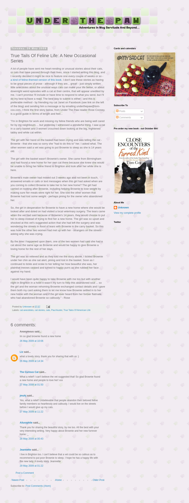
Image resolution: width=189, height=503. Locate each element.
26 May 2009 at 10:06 (31, 341)
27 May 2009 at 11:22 (31, 411)
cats (48, 310)
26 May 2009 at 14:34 (31, 361)
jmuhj (23, 395)
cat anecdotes (27, 310)
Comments (123, 117)
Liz (21, 352)
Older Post (98, 480)
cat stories (40, 310)
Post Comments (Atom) (38, 485)
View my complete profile (127, 212)
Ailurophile (26, 422)
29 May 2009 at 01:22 (31, 465)
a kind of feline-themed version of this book (36, 79)
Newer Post (18, 480)
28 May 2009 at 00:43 (31, 438)
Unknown (123, 207)
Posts (120, 111)
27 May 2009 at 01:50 (31, 384)
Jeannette (25, 449)
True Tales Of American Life (77, 310)
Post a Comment (25, 472)
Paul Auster (56, 310)
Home (58, 480)
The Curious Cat (29, 372)
